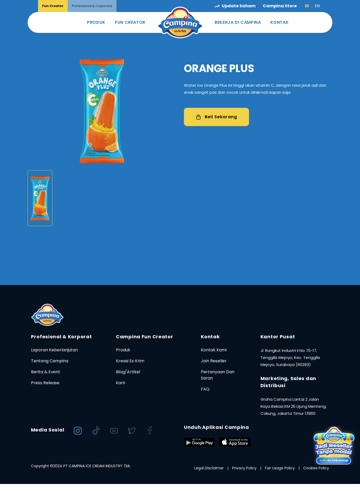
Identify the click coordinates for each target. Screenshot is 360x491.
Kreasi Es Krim (130, 361)
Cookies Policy (316, 468)
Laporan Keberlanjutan (54, 350)
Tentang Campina (49, 361)
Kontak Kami (214, 350)
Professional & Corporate (92, 6)
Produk (123, 350)
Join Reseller (214, 361)
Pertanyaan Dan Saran (217, 375)
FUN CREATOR (130, 22)
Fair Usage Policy (280, 468)
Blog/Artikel (128, 372)
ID (307, 6)
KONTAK (279, 22)
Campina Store (280, 6)
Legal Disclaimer (209, 468)
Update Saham (235, 6)
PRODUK (96, 22)
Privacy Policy (244, 468)
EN (317, 6)
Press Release (45, 383)
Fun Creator (53, 6)
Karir (121, 383)
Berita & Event (45, 372)
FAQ (205, 389)
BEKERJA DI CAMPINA (238, 22)
